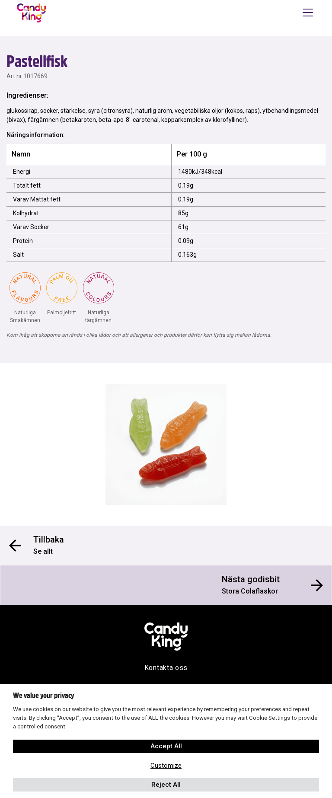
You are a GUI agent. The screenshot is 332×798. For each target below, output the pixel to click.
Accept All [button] (166, 746)
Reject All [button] (166, 784)
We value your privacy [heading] (43, 695)
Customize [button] (166, 765)
